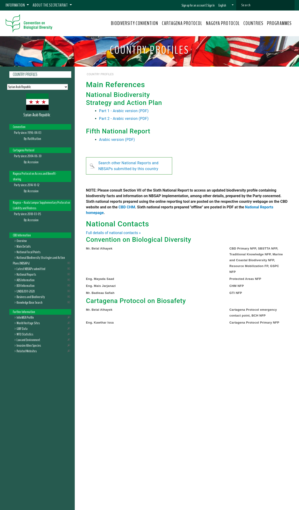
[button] (226, 5)
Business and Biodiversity (31, 297)
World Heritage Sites (28, 323)
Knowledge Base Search (30, 302)
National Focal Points (28, 252)
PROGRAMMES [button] (279, 23)
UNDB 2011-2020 (26, 291)
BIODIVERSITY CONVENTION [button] (134, 23)
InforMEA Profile (25, 317)
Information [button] (16, 5)
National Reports (26, 274)
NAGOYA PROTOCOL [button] (223, 23)
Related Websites (27, 351)
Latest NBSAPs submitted (31, 268)
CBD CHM (126, 207)
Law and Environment (28, 339)
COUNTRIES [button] (253, 23)
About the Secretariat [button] (50, 5)
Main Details (24, 246)
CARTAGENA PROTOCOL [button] (182, 23)
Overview (22, 240)
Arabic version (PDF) (117, 139)
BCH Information (26, 285)
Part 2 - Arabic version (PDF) (124, 118)
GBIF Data (22, 328)
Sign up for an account (194, 5)
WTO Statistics (25, 334)
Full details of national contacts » (113, 233)
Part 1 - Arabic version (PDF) (124, 111)
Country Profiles (25, 74)
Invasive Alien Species (29, 345)
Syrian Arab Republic (36, 115)
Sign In (211, 5)
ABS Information (26, 280)
